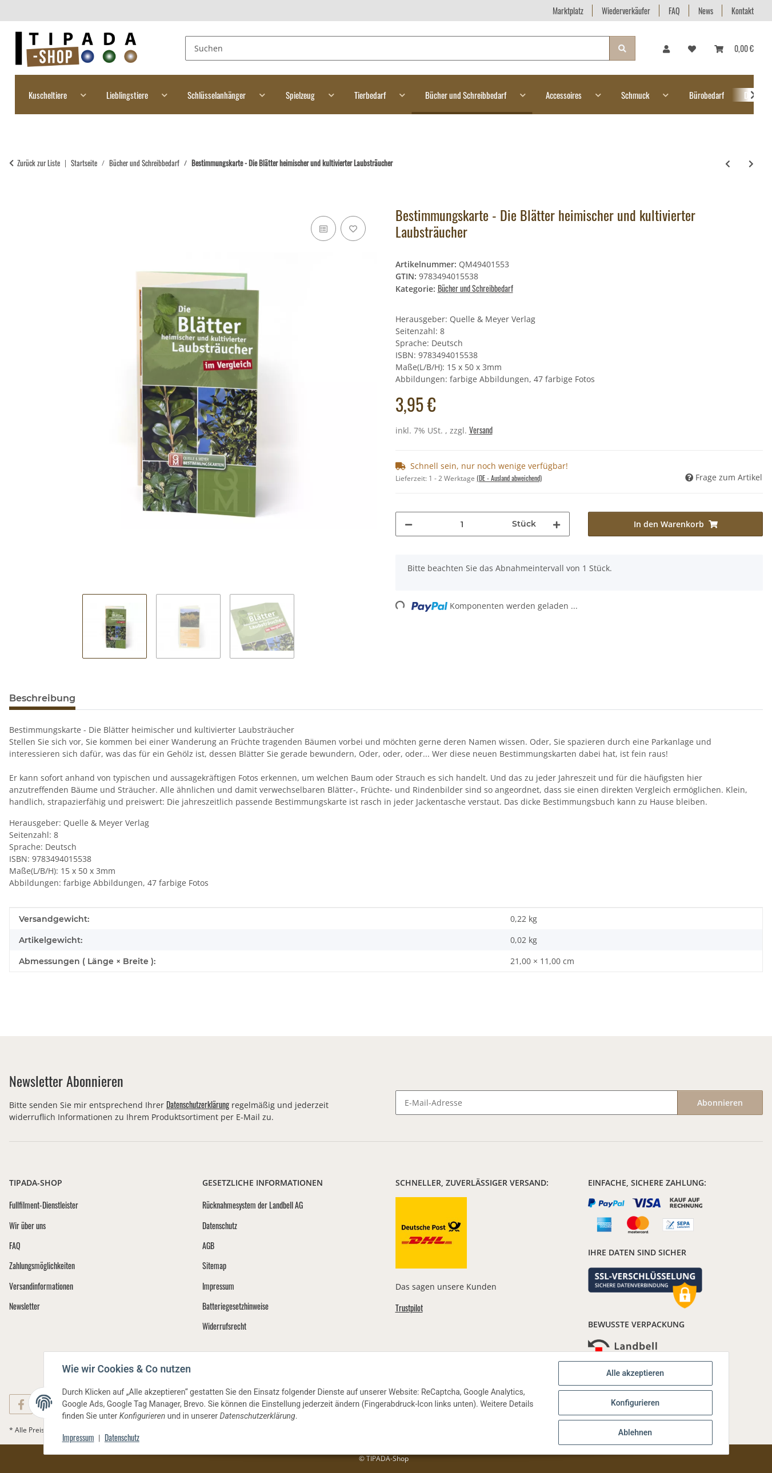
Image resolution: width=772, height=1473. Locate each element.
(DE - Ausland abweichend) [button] (509, 478)
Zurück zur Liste (38, 163)
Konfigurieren (635, 1402)
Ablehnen (635, 1432)
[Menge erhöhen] (556, 524)
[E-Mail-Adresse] (536, 1102)
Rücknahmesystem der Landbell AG (252, 1205)
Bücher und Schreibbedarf (475, 288)
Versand (481, 430)
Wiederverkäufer (626, 11)
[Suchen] (397, 48)
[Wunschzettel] (692, 48)
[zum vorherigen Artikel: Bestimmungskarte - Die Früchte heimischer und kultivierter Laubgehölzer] (727, 163)
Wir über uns (27, 1225)
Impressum (78, 1437)
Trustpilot (409, 1308)
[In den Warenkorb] (18, 200)
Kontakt (742, 11)
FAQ (674, 11)
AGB (208, 1245)
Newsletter (24, 1306)
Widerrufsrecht (224, 1326)
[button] (666, 48)
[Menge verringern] (408, 524)
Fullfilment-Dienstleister (43, 1205)
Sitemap (214, 1265)
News (705, 11)
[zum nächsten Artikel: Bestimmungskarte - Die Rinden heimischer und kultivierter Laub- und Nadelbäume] (751, 163)
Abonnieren (720, 1102)
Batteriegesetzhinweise (235, 1306)
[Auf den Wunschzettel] (353, 228)
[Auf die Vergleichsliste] (323, 228)
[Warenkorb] (734, 48)
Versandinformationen (41, 1286)
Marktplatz (568, 11)
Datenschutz (122, 1437)
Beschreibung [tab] (42, 698)
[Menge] (463, 524)
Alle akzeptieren (635, 1373)
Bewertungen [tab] (126, 698)
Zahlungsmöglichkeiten (42, 1265)
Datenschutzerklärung (197, 1104)
